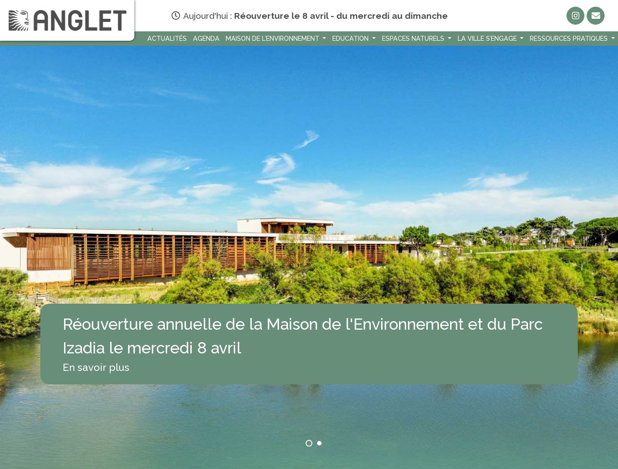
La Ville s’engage (488, 38)
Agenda (206, 38)
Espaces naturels (414, 38)
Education (351, 38)
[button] (309, 443)
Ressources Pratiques (569, 38)
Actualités (167, 38)
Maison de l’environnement (273, 38)
